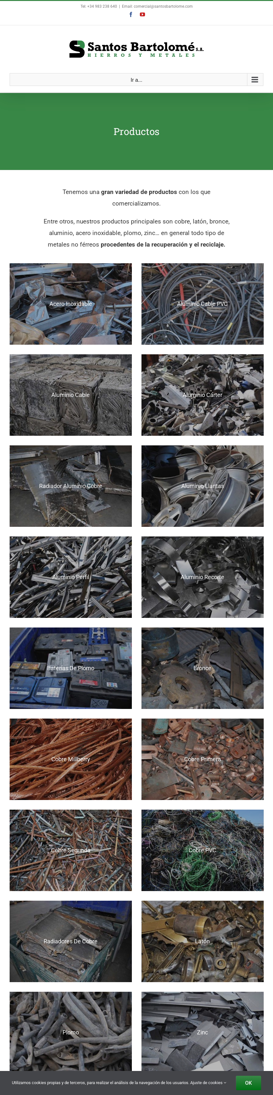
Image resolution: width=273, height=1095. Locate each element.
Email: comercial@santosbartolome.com (157, 6)
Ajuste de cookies (208, 1082)
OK (248, 1083)
